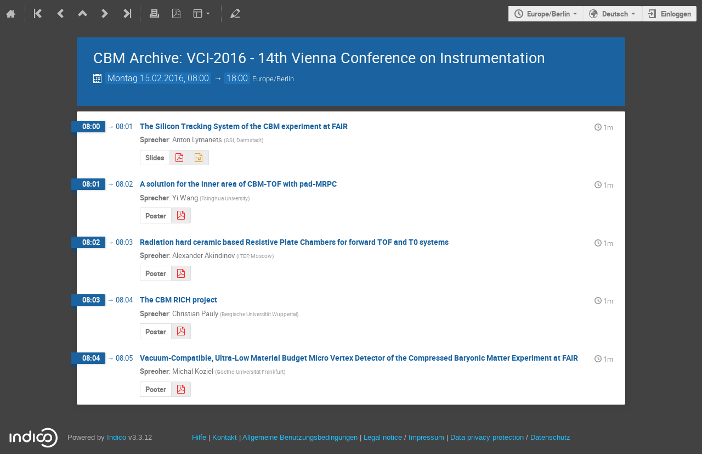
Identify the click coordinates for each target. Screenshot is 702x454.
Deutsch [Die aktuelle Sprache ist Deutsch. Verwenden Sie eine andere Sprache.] (615, 14)
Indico (116, 437)
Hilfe (199, 437)
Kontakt (224, 437)
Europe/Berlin (548, 14)
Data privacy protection (488, 437)
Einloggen (676, 14)
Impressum (426, 437)
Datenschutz (550, 437)
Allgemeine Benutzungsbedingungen (300, 437)
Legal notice (384, 437)
